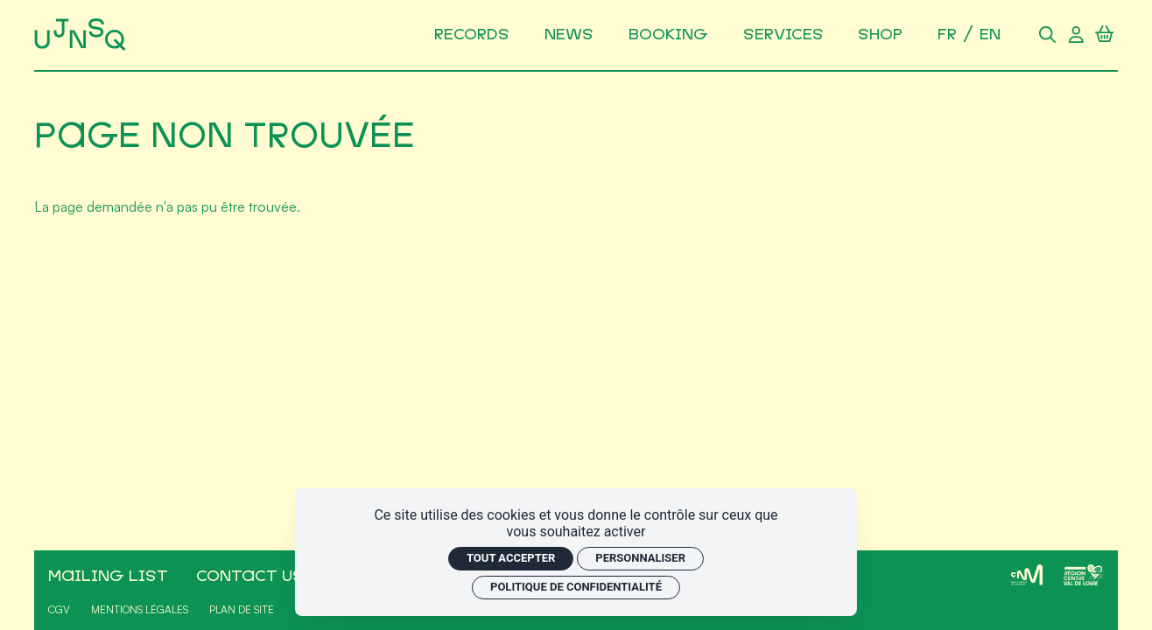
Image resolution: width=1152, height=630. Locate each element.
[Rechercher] (1048, 35)
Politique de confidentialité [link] (576, 586)
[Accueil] (83, 35)
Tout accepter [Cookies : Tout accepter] (511, 557)
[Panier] (1105, 35)
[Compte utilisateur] (1076, 35)
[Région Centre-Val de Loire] (1084, 574)
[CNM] (1027, 574)
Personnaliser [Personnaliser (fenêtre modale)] (640, 557)
